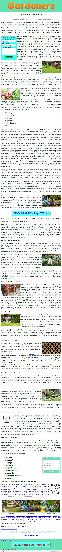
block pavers (43, 489)
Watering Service (33, 519)
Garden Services (28, 517)
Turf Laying (56, 516)
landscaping (16, 68)
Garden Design (22, 519)
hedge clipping (32, 488)
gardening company (16, 186)
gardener (4, 34)
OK (58, 551)
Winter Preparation (40, 517)
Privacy (59, 540)
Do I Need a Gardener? (9, 62)
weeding (44, 494)
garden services (39, 431)
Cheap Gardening (6, 521)
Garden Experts (45, 519)
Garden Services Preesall (13, 454)
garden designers (42, 486)
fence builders (6, 492)
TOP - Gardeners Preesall (9, 529)
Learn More (53, 551)
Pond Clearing (16, 517)
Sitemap (2, 540)
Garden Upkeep (55, 519)
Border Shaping (6, 517)
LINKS (43, 11)
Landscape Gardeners (44, 516)
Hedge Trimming (26, 521)
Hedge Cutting (10, 540)
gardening (26, 36)
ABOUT (47, 11)
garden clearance (13, 491)
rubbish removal (44, 492)
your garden (33, 129)
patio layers (28, 496)
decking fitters (25, 492)
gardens (38, 25)
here (53, 450)
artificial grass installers (21, 494)
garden (53, 24)
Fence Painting (10, 516)
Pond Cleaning (52, 517)
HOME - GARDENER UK (31, 535)
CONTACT (51, 11)
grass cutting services (23, 489)
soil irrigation (13, 488)
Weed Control (20, 516)
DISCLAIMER (57, 11)
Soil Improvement (31, 516)
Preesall (26, 224)
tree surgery (23, 486)
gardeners (35, 143)
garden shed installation (24, 484)
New (5, 540)
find (6, 440)
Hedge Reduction (37, 521)
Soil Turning (16, 521)
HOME (39, 11)
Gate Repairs (12, 519)
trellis (31, 354)
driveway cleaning (34, 491)
